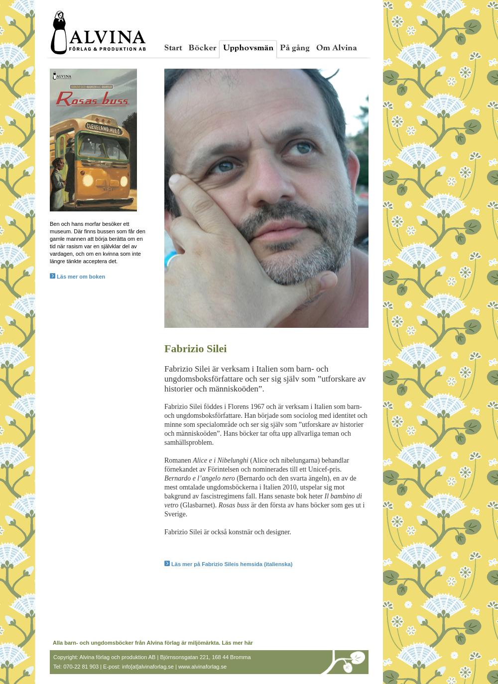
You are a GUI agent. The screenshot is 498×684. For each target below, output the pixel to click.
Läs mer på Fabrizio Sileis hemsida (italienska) (228, 564)
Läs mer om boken (77, 277)
